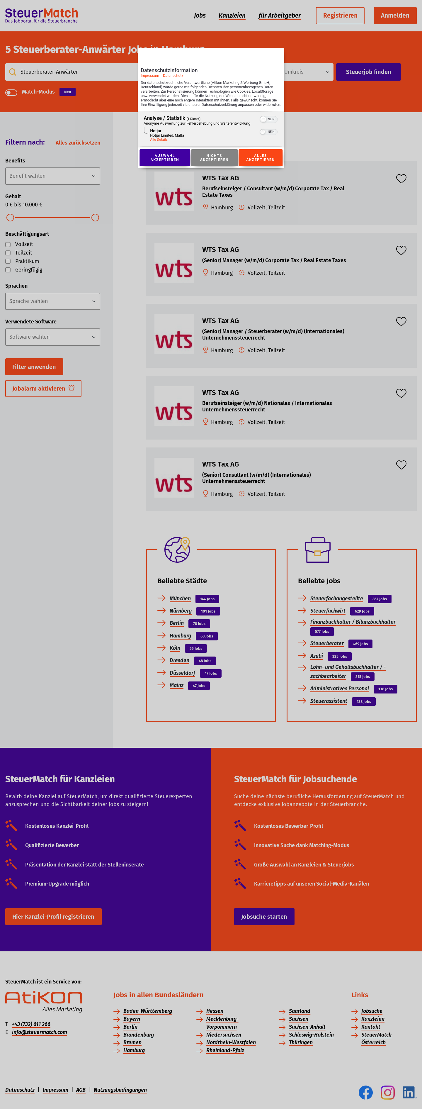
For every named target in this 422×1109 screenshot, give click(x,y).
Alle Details (159, 146)
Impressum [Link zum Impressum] (150, 77)
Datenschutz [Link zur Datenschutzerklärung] (173, 77)
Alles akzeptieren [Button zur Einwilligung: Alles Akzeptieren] (260, 164)
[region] (211, 135)
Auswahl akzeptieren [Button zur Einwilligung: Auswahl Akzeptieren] (164, 164)
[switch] (268, 125)
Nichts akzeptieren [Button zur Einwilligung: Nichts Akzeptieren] (214, 164)
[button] (263, 126)
